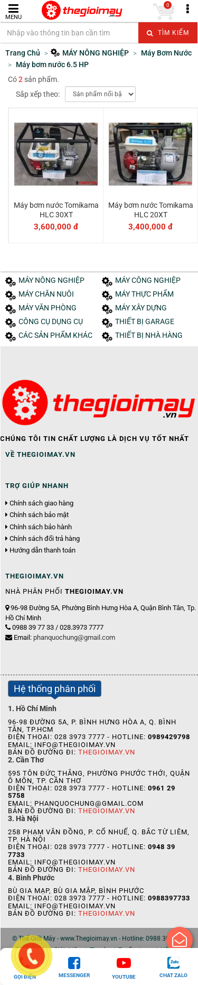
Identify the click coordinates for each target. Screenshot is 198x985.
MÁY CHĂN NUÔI (46, 294)
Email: (64, 637)
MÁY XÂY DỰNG (141, 308)
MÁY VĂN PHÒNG (47, 308)
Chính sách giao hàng (41, 503)
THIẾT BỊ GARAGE (144, 322)
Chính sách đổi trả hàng (45, 538)
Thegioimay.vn (106, 752)
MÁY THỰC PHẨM (144, 294)
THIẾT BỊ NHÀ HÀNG (149, 335)
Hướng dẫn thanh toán (43, 550)
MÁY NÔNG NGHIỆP (51, 280)
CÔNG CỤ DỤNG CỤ (50, 322)
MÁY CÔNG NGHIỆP (148, 280)
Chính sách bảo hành (41, 527)
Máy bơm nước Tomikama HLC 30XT (56, 210)
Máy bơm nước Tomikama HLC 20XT (150, 210)
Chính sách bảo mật (39, 515)
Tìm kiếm (168, 32)
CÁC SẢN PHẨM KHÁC (55, 335)
